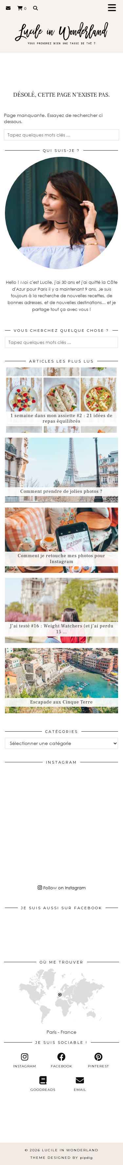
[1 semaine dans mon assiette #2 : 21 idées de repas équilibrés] (61, 400)
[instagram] (24, 1060)
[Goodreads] (43, 1084)
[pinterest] (98, 1060)
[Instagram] (24, 787)
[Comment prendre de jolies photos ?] (61, 470)
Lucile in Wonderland (70, 1150)
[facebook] (61, 1060)
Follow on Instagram (62, 887)
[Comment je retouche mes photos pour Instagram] (61, 540)
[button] (114, 8)
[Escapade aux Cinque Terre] (61, 680)
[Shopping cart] (22, 8)
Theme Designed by (62, 1158)
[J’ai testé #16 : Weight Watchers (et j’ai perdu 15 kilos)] (61, 610)
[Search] (35, 8)
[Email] (8, 8)
